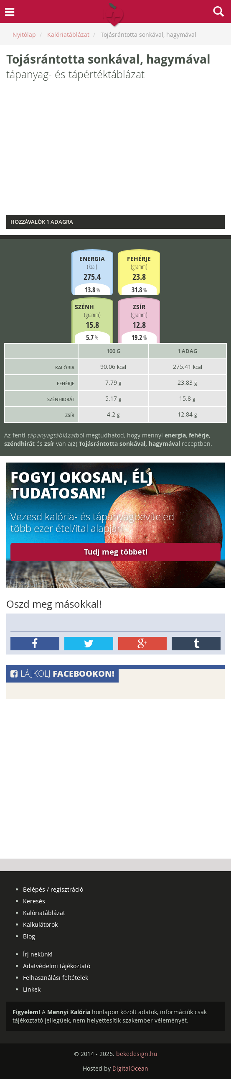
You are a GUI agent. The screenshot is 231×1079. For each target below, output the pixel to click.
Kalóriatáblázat (44, 913)
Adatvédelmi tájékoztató (56, 966)
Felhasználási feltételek (55, 978)
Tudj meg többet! (115, 552)
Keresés (34, 901)
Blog (29, 936)
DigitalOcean (130, 1068)
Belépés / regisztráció (53, 889)
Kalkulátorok (40, 924)
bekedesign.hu (136, 1054)
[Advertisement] (115, 150)
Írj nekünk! (38, 954)
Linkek (32, 989)
